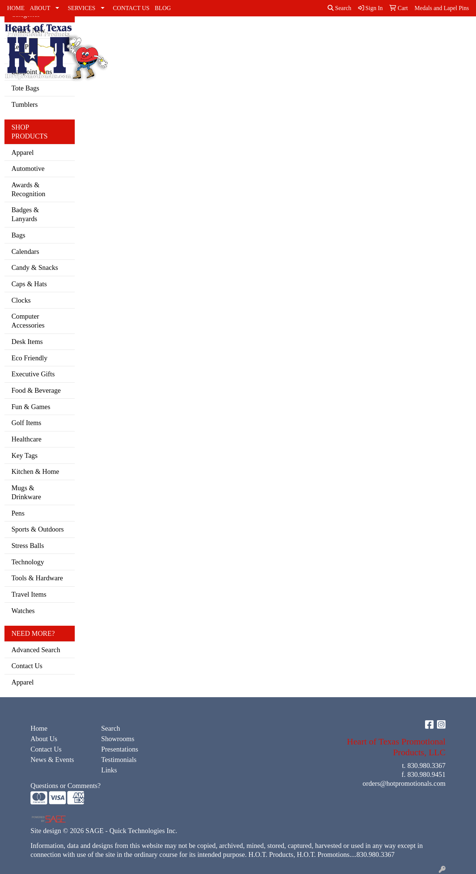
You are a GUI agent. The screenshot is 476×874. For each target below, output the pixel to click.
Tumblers (25, 104)
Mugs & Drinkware (26, 492)
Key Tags (25, 455)
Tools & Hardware (37, 578)
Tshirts (373, 32)
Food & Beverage (36, 390)
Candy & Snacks (35, 267)
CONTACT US (131, 8)
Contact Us (27, 666)
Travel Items (29, 594)
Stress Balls (28, 545)
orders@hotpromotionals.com (404, 783)
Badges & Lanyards (25, 214)
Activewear (177, 32)
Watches (23, 611)
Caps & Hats (206, 41)
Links (109, 770)
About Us (43, 739)
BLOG (163, 8)
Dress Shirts (227, 37)
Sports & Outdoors (38, 529)
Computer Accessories (28, 320)
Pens (18, 513)
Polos (312, 32)
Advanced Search (36, 650)
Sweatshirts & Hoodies (342, 37)
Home (39, 728)
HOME (16, 8)
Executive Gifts (33, 374)
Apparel (23, 152)
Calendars (25, 251)
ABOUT (40, 8)
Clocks (21, 300)
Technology (28, 562)
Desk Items (27, 341)
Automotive (28, 168)
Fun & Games (31, 407)
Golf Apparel (252, 37)
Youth (397, 32)
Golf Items (26, 423)
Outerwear (284, 32)
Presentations (119, 749)
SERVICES (81, 8)
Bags (418, 32)
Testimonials (118, 759)
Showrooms (117, 739)
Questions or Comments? (65, 786)
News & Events (52, 759)
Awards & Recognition (28, 189)
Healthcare (27, 439)
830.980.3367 (426, 765)
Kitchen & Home (36, 471)
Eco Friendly (30, 358)
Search (339, 8)
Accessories (138, 32)
